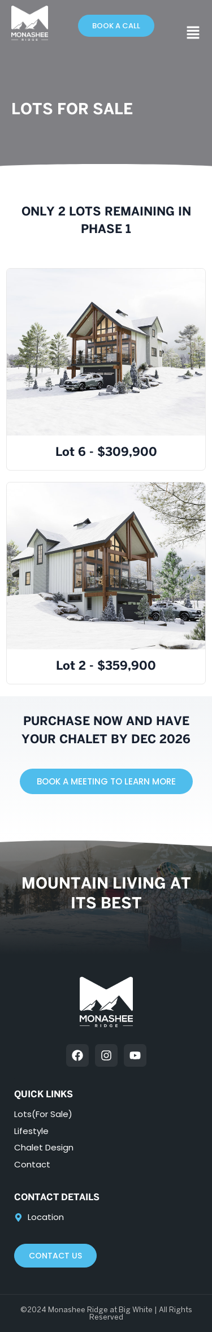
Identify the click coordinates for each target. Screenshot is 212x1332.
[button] (193, 33)
